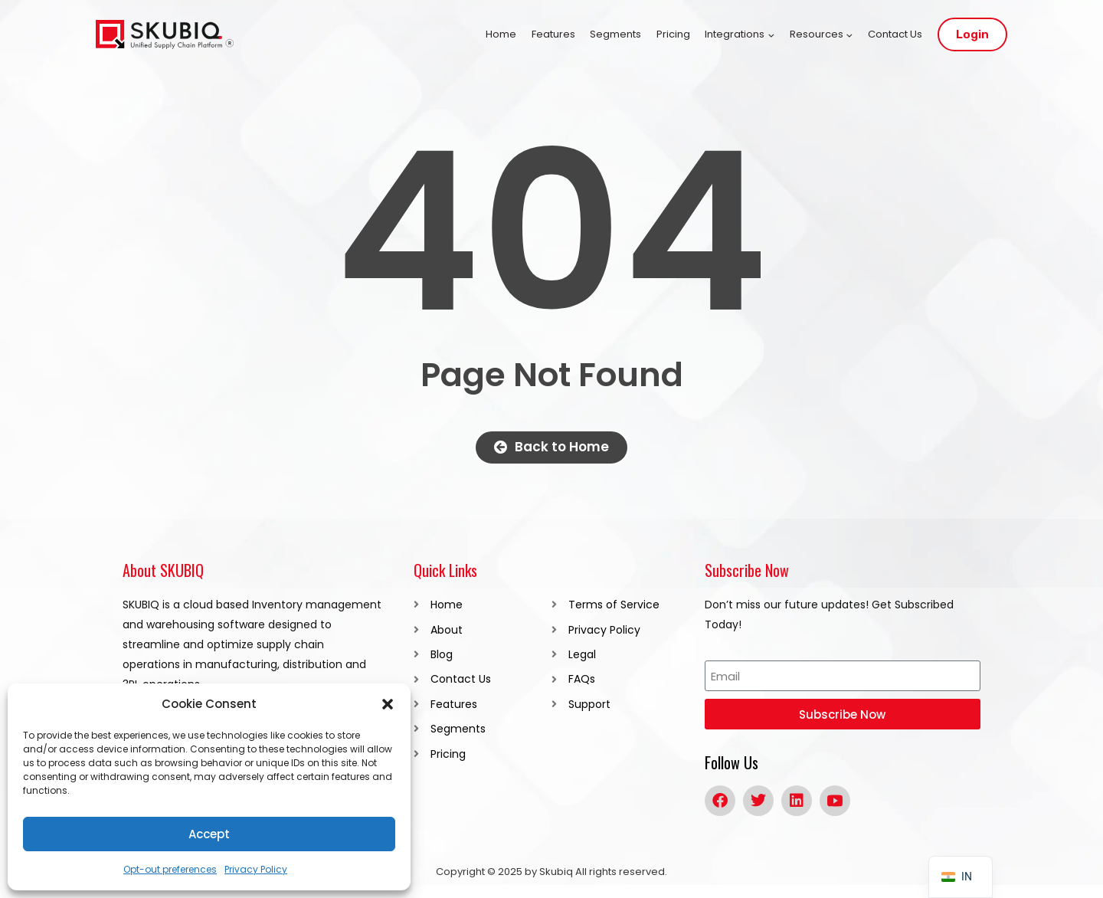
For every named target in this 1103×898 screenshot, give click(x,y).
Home (501, 34)
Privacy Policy (255, 869)
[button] (387, 704)
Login (972, 34)
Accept (209, 834)
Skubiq (556, 871)
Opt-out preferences (170, 869)
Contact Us (895, 34)
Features (553, 34)
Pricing (673, 34)
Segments (615, 34)
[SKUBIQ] (165, 35)
